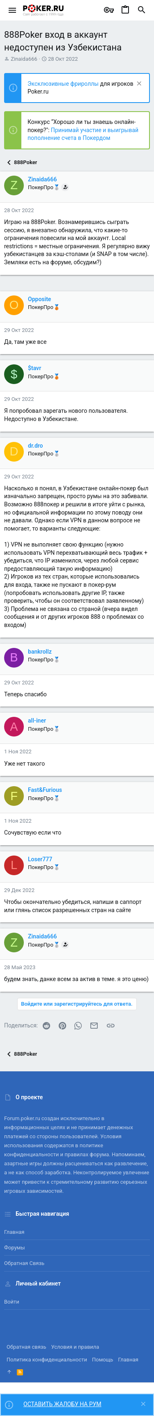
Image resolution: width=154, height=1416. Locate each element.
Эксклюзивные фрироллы (64, 83)
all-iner (37, 720)
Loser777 (40, 859)
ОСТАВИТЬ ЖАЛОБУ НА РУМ (62, 1404)
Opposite (39, 299)
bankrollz (40, 651)
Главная (14, 1232)
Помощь (102, 1360)
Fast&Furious (45, 790)
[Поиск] (141, 10)
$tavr (34, 368)
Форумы (14, 1247)
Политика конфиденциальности (47, 1360)
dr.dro (35, 445)
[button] (12, 10)
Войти (11, 1302)
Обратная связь (24, 1263)
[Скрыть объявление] (138, 84)
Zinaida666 (24, 59)
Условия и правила (75, 1347)
